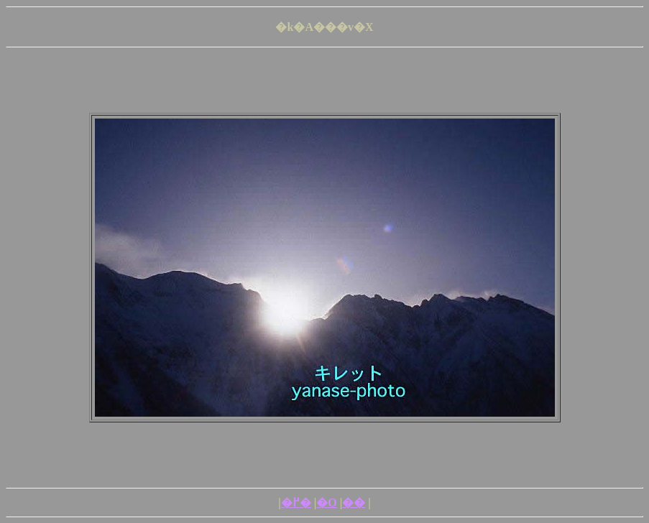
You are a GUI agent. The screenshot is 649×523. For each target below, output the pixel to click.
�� (353, 502)
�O (326, 502)
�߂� (296, 502)
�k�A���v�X (324, 27)
